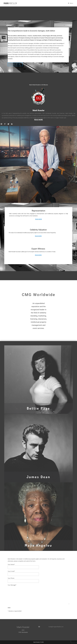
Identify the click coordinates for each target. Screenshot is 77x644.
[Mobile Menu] (70, 3)
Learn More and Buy (14, 64)
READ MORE (38, 120)
